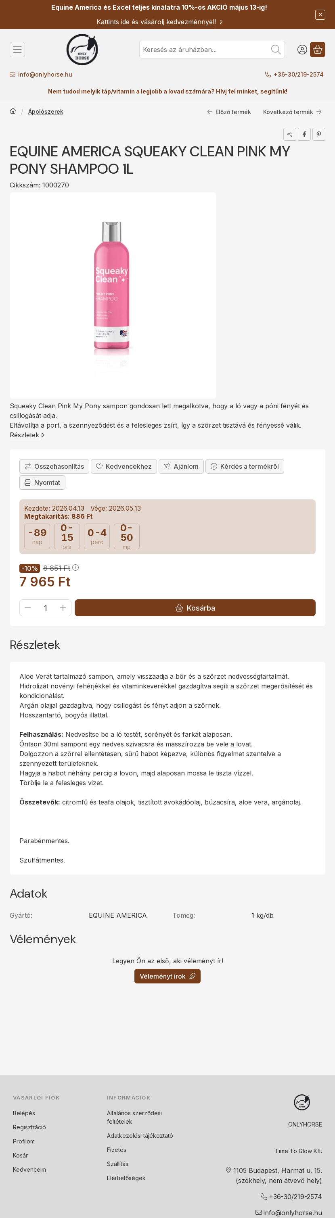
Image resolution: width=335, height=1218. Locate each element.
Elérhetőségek (126, 1177)
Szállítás (117, 1163)
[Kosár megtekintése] (317, 49)
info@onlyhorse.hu (45, 74)
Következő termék (292, 111)
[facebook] (304, 134)
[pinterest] (318, 134)
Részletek (27, 435)
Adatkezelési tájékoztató (140, 1135)
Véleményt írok (167, 976)
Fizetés (116, 1149)
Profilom (24, 1141)
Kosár (20, 1155)
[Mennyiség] (45, 608)
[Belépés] (302, 49)
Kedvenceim (29, 1169)
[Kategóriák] (17, 49)
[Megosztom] (289, 134)
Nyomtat (42, 482)
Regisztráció (29, 1127)
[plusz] (63, 608)
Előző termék (229, 111)
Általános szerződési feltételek (134, 1117)
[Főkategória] (13, 111)
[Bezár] (320, 15)
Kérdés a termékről (245, 466)
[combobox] (212, 49)
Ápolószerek (45, 111)
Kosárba (195, 608)
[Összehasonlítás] (54, 466)
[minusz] (28, 608)
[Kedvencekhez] (124, 466)
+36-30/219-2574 (299, 74)
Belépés (24, 1113)
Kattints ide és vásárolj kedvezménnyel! (160, 22)
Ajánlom (181, 466)
